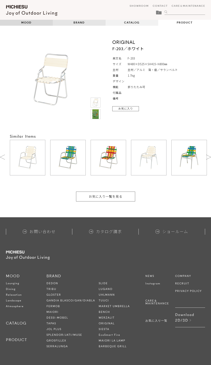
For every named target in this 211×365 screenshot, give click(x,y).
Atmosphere (15, 306)
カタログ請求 (105, 231)
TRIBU (51, 289)
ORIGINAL (107, 323)
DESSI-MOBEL (57, 318)
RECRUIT (182, 283)
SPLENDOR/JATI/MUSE (64, 335)
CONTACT (160, 6)
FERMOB (53, 306)
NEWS (149, 276)
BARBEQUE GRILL (113, 346)
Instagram (152, 283)
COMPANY (183, 276)
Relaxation (14, 295)
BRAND (79, 22)
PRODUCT (185, 22)
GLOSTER (53, 295)
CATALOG (131, 22)
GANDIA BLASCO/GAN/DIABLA (70, 300)
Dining (11, 289)
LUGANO (105, 289)
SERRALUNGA (57, 346)
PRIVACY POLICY (188, 291)
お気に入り (125, 108)
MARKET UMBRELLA (114, 306)
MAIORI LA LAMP (112, 340)
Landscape (13, 300)
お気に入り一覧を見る (105, 196)
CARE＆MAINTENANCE (188, 6)
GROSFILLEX (56, 340)
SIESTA (104, 329)
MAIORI (52, 312)
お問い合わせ (39, 231)
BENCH (104, 312)
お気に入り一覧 (156, 320)
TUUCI (104, 300)
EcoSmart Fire (109, 335)
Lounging (12, 283)
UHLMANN (107, 295)
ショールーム (171, 231)
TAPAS (51, 323)
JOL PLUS (53, 329)
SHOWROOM (139, 6)
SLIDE (103, 283)
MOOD (26, 22)
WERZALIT (107, 318)
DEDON (52, 283)
